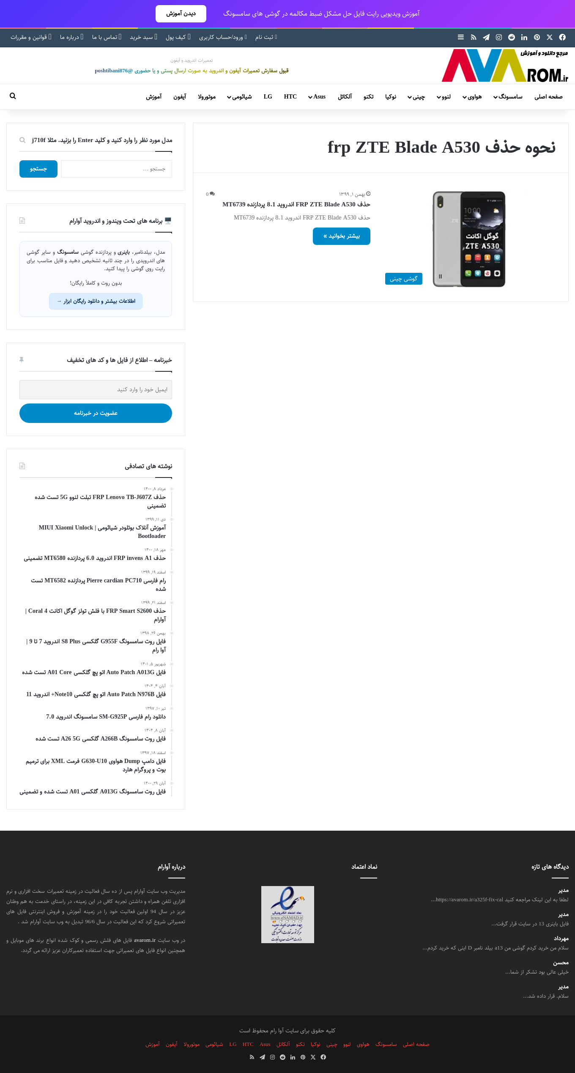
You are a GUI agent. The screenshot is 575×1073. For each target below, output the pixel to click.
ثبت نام (266, 37)
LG (268, 97)
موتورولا (207, 97)
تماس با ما (107, 37)
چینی (419, 97)
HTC (290, 97)
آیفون (179, 97)
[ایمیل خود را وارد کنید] (95, 389)
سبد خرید (143, 37)
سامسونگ (510, 97)
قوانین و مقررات (31, 37)
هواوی (475, 97)
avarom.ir (145, 940)
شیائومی (242, 97)
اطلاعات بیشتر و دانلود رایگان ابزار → (95, 301)
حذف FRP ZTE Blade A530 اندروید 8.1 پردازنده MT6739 (296, 204)
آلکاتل (345, 97)
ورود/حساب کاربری (223, 37)
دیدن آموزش (181, 13)
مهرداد (561, 938)
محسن (561, 962)
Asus (319, 97)
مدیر (563, 890)
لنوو (446, 97)
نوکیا (390, 97)
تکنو (368, 97)
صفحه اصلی (548, 97)
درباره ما (72, 37)
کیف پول (178, 37)
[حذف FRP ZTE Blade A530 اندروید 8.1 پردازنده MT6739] (468, 239)
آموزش (154, 97)
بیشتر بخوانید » (341, 236)
